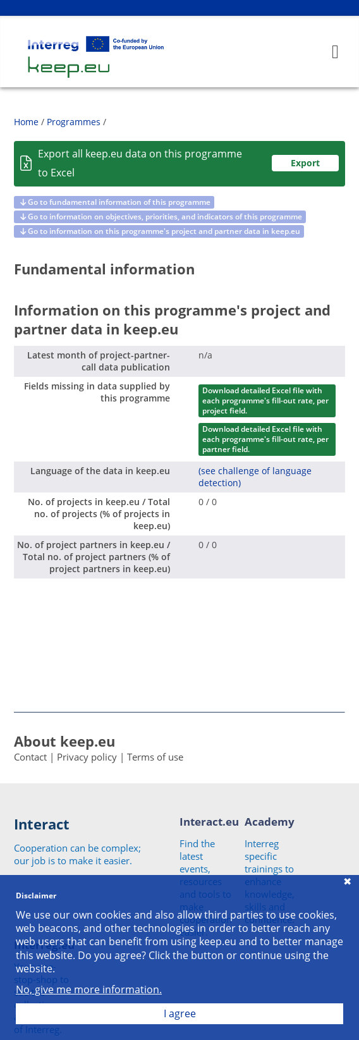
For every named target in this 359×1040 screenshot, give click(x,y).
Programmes (73, 122)
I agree (180, 1013)
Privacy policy (87, 756)
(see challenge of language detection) (255, 477)
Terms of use (155, 756)
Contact (30, 756)
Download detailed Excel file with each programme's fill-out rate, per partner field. (265, 439)
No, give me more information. (89, 989)
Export (305, 163)
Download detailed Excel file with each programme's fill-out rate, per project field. (265, 400)
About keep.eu (64, 740)
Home (26, 122)
